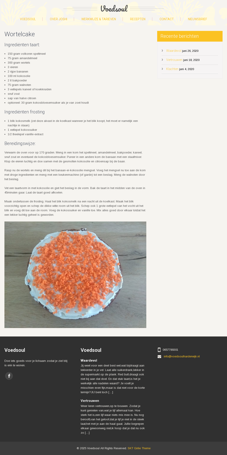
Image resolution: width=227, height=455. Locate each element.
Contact (167, 19)
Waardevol (173, 50)
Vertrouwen (174, 60)
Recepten (137, 19)
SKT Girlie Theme (139, 448)
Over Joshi (58, 19)
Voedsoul (28, 19)
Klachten (172, 69)
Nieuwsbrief (197, 19)
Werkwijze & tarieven (98, 19)
